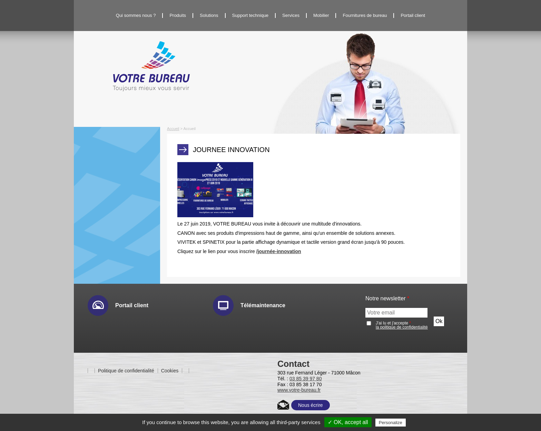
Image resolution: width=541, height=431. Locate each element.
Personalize (390, 422)
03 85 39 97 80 (305, 378)
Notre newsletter (387, 298)
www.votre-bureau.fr (299, 390)
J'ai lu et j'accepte (402, 325)
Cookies (170, 370)
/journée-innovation (278, 251)
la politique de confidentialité (402, 327)
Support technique (250, 15)
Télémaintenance (262, 305)
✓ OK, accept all (348, 422)
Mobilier (321, 15)
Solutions (209, 15)
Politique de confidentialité (126, 370)
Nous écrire (310, 405)
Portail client (413, 15)
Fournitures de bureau (365, 15)
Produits (177, 15)
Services (290, 15)
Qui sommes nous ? (136, 15)
